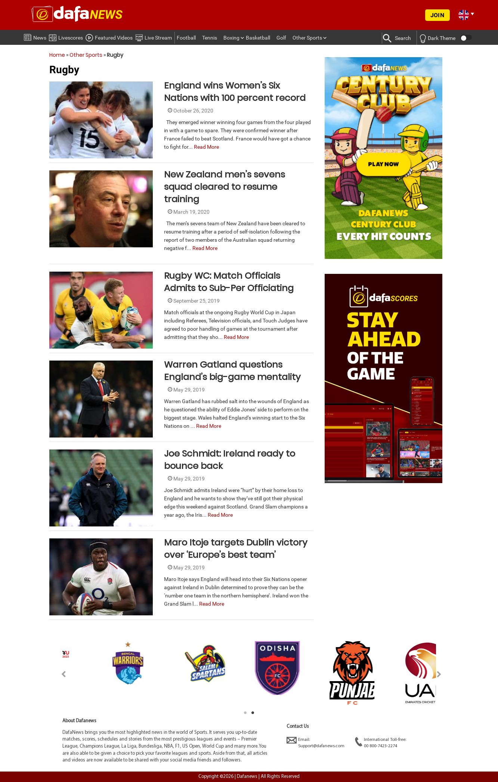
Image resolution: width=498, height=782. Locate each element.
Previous (59, 674)
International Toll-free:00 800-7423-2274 (380, 742)
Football (186, 38)
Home (57, 55)
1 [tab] (245, 713)
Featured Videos (109, 36)
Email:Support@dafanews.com (315, 742)
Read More (206, 147)
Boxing (231, 38)
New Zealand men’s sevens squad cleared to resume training (224, 186)
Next (439, 674)
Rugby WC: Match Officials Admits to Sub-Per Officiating (229, 281)
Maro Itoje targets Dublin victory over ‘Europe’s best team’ (235, 548)
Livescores (66, 36)
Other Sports (307, 38)
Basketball (258, 38)
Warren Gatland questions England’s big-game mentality (232, 370)
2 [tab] (253, 713)
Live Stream (153, 36)
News (35, 36)
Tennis (209, 38)
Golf (281, 38)
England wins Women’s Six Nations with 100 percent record (235, 91)
